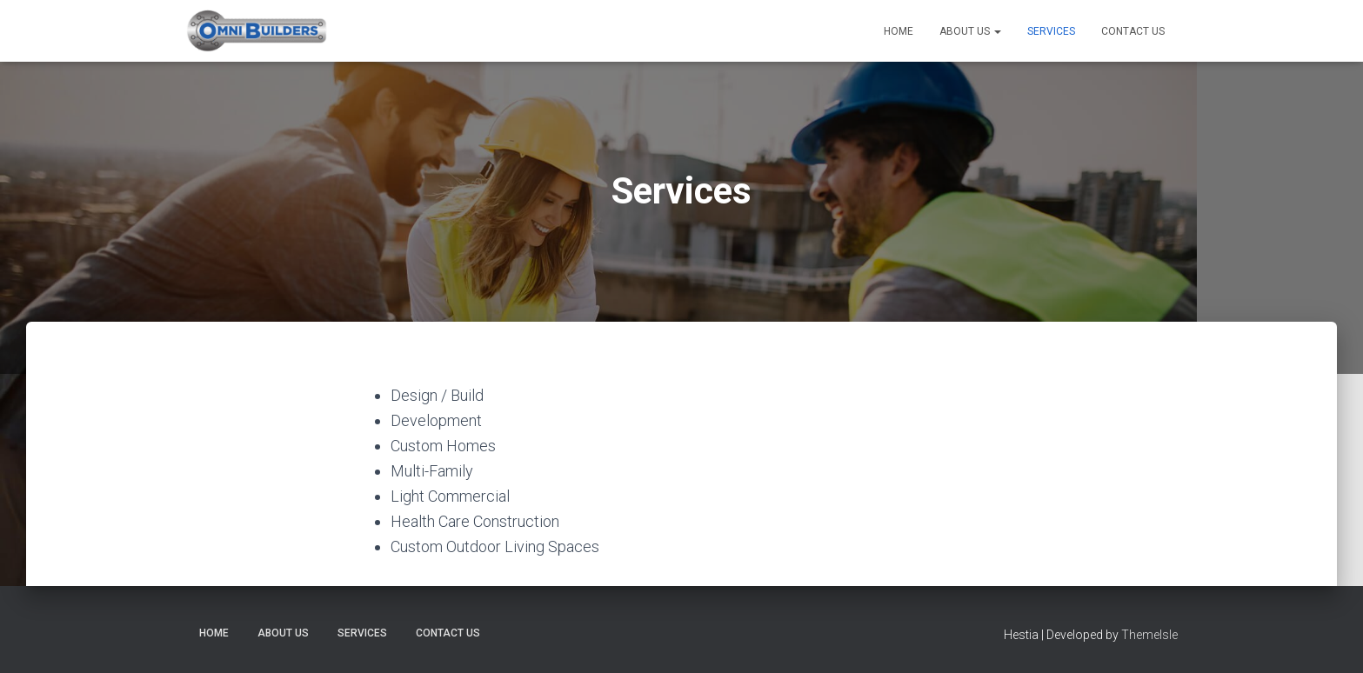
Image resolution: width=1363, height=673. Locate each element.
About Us (970, 31)
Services (1051, 31)
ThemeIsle (1149, 635)
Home (898, 31)
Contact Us (1133, 31)
